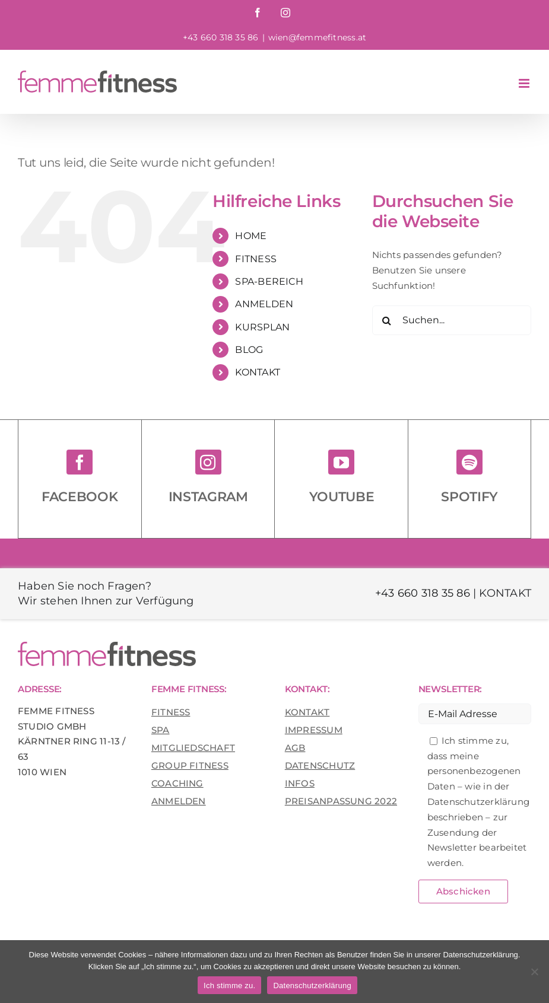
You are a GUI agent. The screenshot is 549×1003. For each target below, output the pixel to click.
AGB (295, 747)
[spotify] (469, 462)
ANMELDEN (264, 304)
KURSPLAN (262, 327)
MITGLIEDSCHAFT (193, 747)
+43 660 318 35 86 (422, 593)
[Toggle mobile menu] (525, 83)
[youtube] (341, 462)
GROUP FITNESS (190, 765)
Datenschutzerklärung (312, 985)
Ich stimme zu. (229, 985)
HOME (250, 235)
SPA (160, 729)
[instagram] (208, 462)
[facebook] (79, 462)
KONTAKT (257, 372)
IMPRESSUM (313, 729)
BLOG (249, 349)
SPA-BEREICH (269, 281)
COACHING (177, 783)
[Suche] (387, 320)
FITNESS (256, 259)
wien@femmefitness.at (317, 37)
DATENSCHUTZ (320, 765)
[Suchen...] (451, 320)
